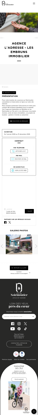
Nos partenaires (31, 359)
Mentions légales (7, 359)
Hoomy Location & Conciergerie (19, 273)
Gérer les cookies (19, 359)
